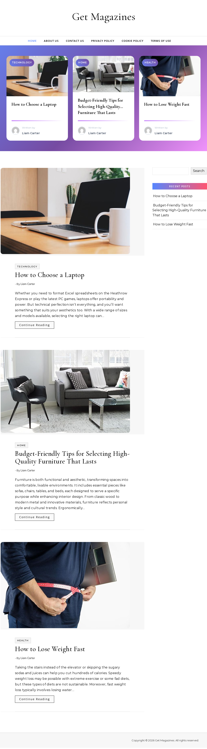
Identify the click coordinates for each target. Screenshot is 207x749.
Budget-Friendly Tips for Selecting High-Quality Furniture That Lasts (101, 107)
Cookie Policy (133, 41)
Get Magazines (103, 16)
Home (32, 41)
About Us (51, 41)
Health (23, 641)
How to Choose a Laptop (34, 105)
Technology (27, 267)
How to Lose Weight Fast (167, 105)
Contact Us (75, 41)
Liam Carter (28, 285)
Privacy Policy (102, 41)
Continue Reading (34, 326)
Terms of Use (161, 41)
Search (198, 172)
